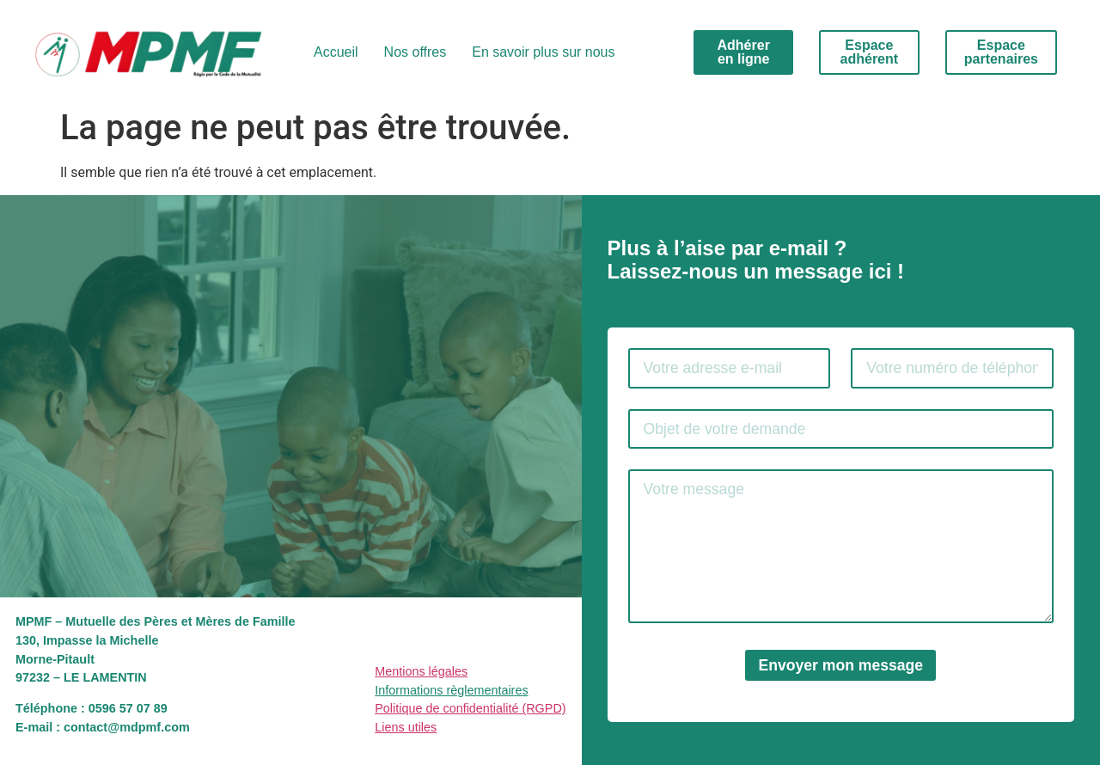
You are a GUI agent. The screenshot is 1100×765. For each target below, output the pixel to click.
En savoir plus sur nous (543, 52)
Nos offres (415, 52)
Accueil (336, 52)
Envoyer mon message (840, 665)
